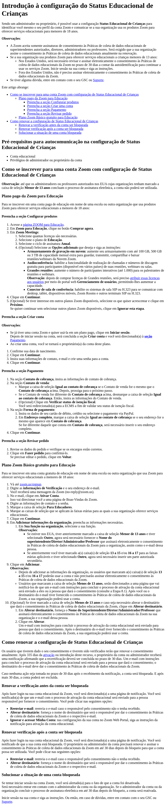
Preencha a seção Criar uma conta (50, 106)
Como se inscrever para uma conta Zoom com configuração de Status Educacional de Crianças (74, 94)
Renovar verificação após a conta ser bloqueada (51, 129)
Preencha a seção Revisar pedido (49, 113)
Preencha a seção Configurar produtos (53, 102)
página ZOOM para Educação (43, 224)
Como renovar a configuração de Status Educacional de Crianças (54, 121)
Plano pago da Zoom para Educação (43, 98)
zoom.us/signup (30, 484)
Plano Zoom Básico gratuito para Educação (48, 117)
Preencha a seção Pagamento (46, 110)
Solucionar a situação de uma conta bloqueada (50, 132)
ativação (48, 655)
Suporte (98, 80)
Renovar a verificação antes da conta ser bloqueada (53, 125)
